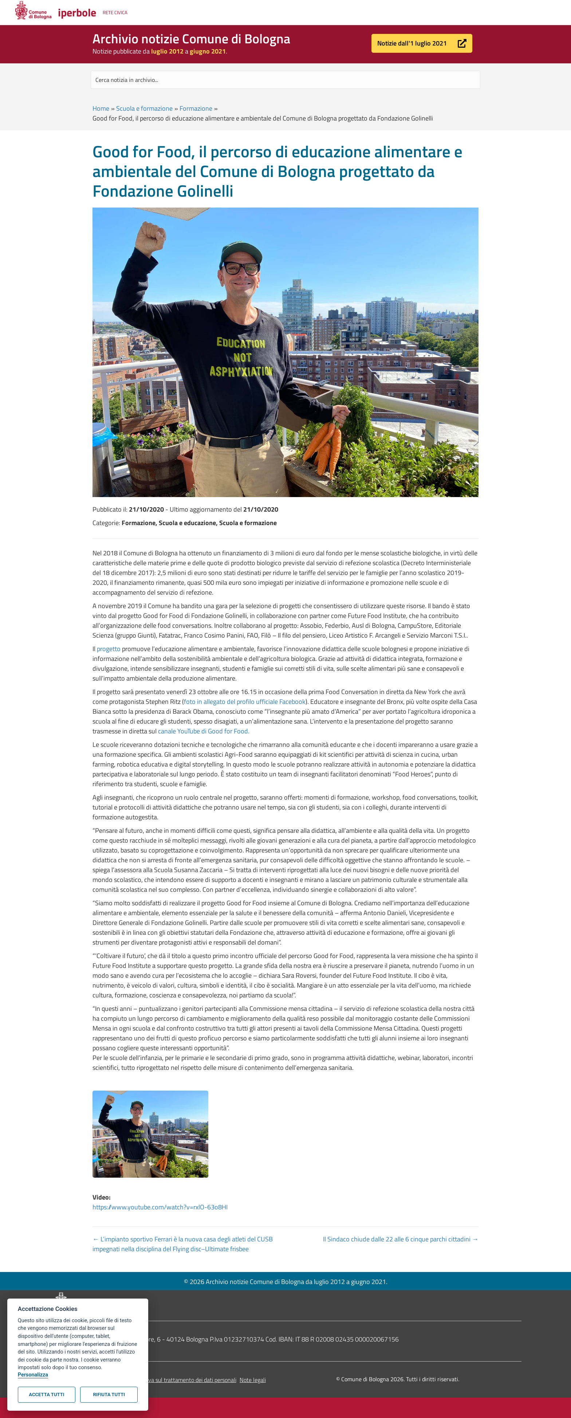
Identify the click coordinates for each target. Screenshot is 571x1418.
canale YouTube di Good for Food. (203, 731)
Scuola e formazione (144, 108)
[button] (421, 43)
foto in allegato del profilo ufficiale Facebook (245, 701)
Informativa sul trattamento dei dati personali (181, 1379)
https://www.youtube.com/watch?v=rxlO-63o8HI (160, 1207)
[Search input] (285, 80)
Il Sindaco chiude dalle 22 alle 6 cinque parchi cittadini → (401, 1239)
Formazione (196, 108)
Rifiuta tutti (109, 1394)
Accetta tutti (46, 1394)
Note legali (253, 1379)
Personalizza (33, 1375)
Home (100, 108)
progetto (109, 649)
